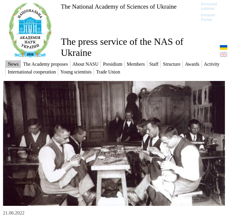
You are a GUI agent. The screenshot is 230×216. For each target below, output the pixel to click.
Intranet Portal (208, 17)
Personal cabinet (209, 6)
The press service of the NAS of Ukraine (122, 47)
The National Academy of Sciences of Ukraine (119, 6)
